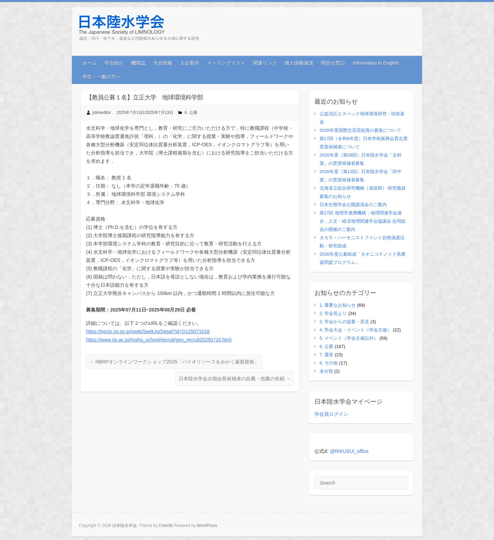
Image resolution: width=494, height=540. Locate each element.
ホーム (89, 63)
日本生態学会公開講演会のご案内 (353, 204)
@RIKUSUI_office (349, 451)
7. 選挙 (326, 354)
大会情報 (162, 63)
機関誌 (138, 63)
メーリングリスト (226, 63)
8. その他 (329, 363)
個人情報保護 (298, 63)
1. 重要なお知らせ (338, 305)
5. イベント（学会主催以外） (349, 338)
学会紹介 (114, 63)
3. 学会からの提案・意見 (344, 321)
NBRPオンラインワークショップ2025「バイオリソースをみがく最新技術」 (174, 361)
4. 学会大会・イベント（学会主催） (355, 329)
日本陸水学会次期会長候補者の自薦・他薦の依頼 (235, 378)
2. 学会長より (333, 313)
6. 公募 (190, 112)
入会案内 (189, 63)
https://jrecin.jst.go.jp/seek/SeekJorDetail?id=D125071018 (148, 331)
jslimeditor (102, 112)
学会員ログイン (331, 414)
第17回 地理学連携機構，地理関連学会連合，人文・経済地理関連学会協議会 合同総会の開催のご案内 (363, 221)
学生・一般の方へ (101, 77)
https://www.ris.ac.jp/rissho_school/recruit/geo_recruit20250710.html (159, 339)
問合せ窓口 (333, 63)
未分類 (326, 371)
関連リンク (265, 63)
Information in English (376, 63)
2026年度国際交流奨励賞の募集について (360, 130)
